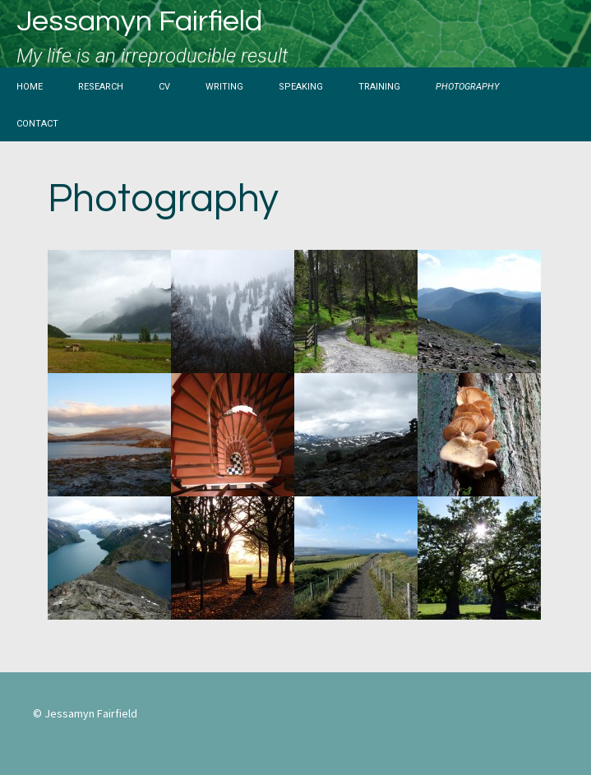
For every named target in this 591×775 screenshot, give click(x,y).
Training (379, 85)
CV (164, 85)
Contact (37, 122)
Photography (467, 85)
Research (100, 85)
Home (29, 85)
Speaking (301, 85)
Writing (224, 85)
